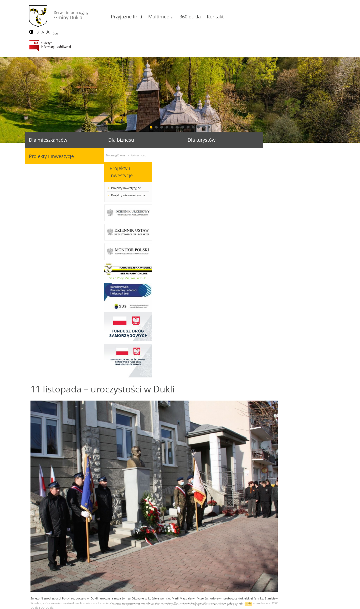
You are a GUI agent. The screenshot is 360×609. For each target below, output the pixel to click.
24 (170, 475)
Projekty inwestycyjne (46, 165)
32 (240, 475)
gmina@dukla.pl (50, 580)
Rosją (184, 389)
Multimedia (155, 16)
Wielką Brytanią (158, 389)
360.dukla (184, 16)
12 (209, 104)
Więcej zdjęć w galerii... (97, 444)
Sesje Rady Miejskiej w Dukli (49, 255)
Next (354, 77)
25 (179, 475)
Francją (173, 389)
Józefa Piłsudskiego (317, 389)
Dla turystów (198, 117)
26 (188, 475)
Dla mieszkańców (48, 117)
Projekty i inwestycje (283, 117)
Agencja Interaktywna (311, 597)
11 (203, 104)
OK (248, 604)
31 (231, 475)
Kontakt (209, 16)
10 (198, 104)
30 (222, 475)
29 (214, 475)
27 (196, 475)
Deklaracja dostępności (44, 597)
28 (205, 475)
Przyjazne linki (120, 16)
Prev (6, 77)
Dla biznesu (119, 117)
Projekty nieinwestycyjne (49, 172)
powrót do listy (319, 458)
